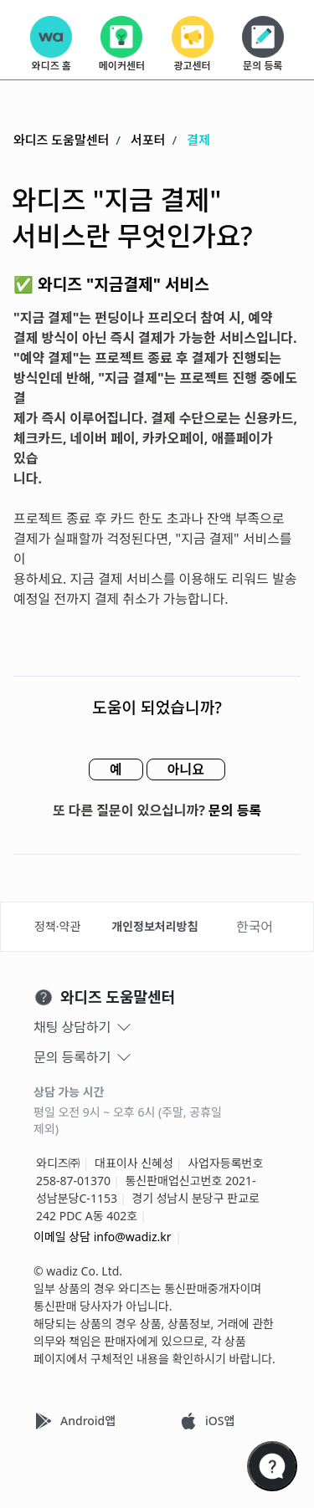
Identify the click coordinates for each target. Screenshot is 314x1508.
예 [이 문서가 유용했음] (116, 769)
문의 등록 (234, 810)
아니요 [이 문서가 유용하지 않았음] (185, 769)
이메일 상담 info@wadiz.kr (102, 1237)
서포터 (148, 139)
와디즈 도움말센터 (61, 139)
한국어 (254, 927)
